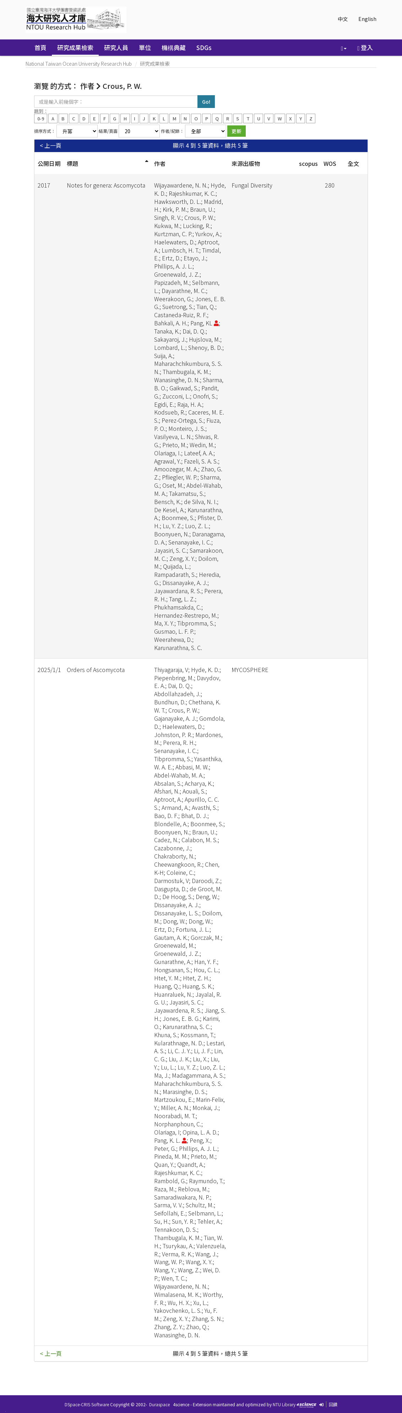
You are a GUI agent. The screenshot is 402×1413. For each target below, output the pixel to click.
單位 (145, 47)
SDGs (204, 47)
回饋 (333, 1404)
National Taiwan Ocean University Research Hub (79, 63)
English (367, 18)
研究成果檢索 (75, 47)
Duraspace (159, 1404)
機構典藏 (174, 47)
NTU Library (284, 1404)
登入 (365, 47)
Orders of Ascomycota (96, 669)
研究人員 (116, 47)
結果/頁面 (108, 131)
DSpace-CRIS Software (87, 1404)
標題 (72, 163)
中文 (343, 18)
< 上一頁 (50, 145)
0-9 (40, 118)
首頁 (40, 47)
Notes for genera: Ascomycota (106, 185)
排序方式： (44, 131)
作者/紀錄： (172, 131)
